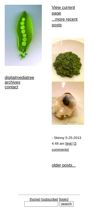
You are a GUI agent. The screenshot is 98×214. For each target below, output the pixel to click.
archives (12, 82)
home (35, 199)
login (63, 199)
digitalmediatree (19, 77)
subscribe (49, 199)
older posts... (64, 165)
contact (11, 87)
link (69, 143)
